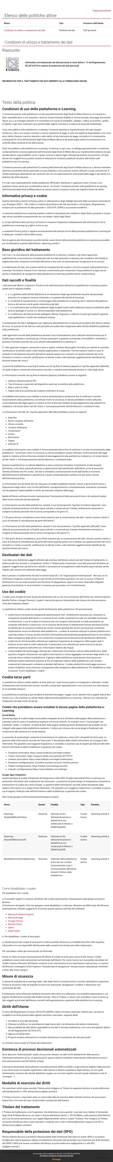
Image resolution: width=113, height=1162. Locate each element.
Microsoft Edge (15, 917)
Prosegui (56, 1159)
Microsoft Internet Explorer (21, 914)
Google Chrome (15, 921)
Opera (11, 927)
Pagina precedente (102, 10)
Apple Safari (14, 931)
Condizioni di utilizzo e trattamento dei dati (56, 1156)
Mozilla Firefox (15, 924)
